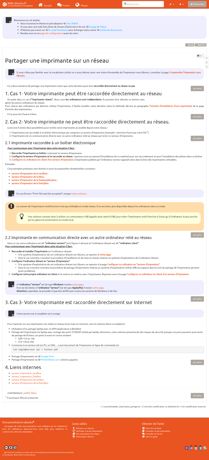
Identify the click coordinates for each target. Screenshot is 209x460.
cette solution (79, 193)
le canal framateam (58, 29)
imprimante (201, 45)
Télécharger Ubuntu (83, 436)
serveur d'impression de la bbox (28, 176)
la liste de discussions (111, 29)
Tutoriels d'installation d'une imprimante (171, 105)
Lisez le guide (150, 436)
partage (189, 45)
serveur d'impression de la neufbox (29, 173)
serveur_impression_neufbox (26, 373)
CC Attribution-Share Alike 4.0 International (18, 454)
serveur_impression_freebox (26, 376)
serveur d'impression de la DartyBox (30, 183)
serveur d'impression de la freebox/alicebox (34, 179)
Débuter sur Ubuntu (83, 428)
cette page (105, 254)
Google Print (47, 356)
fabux (33, 392)
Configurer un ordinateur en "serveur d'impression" (133, 264)
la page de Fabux (97, 26)
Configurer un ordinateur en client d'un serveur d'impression (42, 159)
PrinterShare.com (50, 359)
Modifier (198, 88)
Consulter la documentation (156, 431)
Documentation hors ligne (85, 433)
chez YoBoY (72, 23)
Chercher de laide (151, 428)
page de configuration (51, 33)
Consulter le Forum (152, 433)
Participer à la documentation (87, 431)
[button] (171, 4)
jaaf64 (26, 392)
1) (147, 131)
